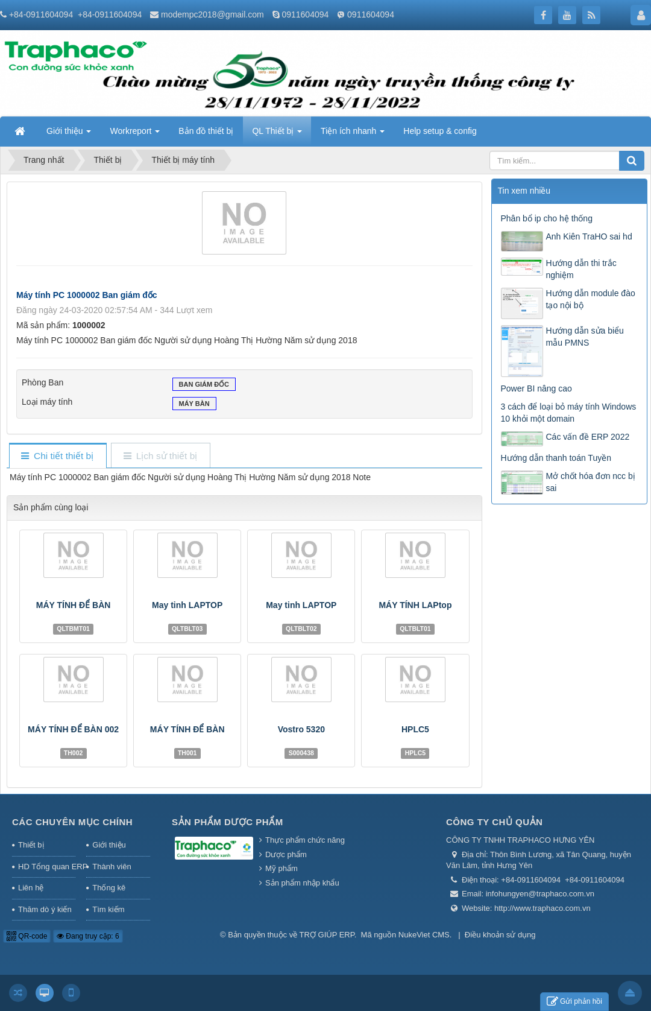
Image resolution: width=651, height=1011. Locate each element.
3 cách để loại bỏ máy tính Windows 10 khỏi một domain (569, 412)
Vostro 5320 (301, 729)
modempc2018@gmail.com (212, 14)
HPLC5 (415, 729)
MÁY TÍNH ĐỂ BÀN (73, 605)
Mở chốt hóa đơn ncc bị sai (590, 482)
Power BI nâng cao (536, 388)
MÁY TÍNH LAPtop (415, 605)
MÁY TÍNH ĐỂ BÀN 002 (73, 729)
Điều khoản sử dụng (500, 934)
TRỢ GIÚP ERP (327, 934)
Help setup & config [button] (439, 131)
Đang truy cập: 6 (88, 936)
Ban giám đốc (204, 385)
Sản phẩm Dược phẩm (227, 822)
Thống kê (108, 887)
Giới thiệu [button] (68, 134)
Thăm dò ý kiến (45, 909)
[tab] (57, 456)
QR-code (27, 936)
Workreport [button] (135, 134)
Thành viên (111, 866)
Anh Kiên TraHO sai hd (589, 236)
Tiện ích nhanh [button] (353, 134)
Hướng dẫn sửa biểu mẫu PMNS (585, 336)
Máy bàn (194, 404)
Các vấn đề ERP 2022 (588, 437)
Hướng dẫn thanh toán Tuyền (556, 458)
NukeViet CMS (424, 934)
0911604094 (305, 14)
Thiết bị (31, 844)
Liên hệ (30, 887)
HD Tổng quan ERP (46, 866)
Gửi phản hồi (574, 1001)
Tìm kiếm (108, 909)
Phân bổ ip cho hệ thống (547, 218)
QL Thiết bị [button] (277, 134)
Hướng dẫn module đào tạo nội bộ (590, 299)
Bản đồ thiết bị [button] (205, 131)
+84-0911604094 (41, 14)
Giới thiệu (108, 844)
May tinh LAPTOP (187, 605)
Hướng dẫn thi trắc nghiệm (581, 269)
